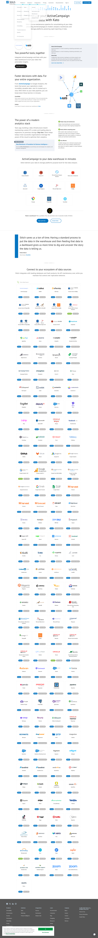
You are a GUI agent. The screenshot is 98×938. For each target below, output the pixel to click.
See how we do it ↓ (20, 66)
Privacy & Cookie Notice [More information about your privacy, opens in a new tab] (10, 933)
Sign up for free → (42, 220)
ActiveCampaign (24, 84)
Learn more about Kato (57, 63)
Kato (39, 106)
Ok (45, 929)
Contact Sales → (56, 220)
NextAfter (28, 255)
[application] (94, 934)
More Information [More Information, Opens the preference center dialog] (45, 932)
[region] (28, 931)
